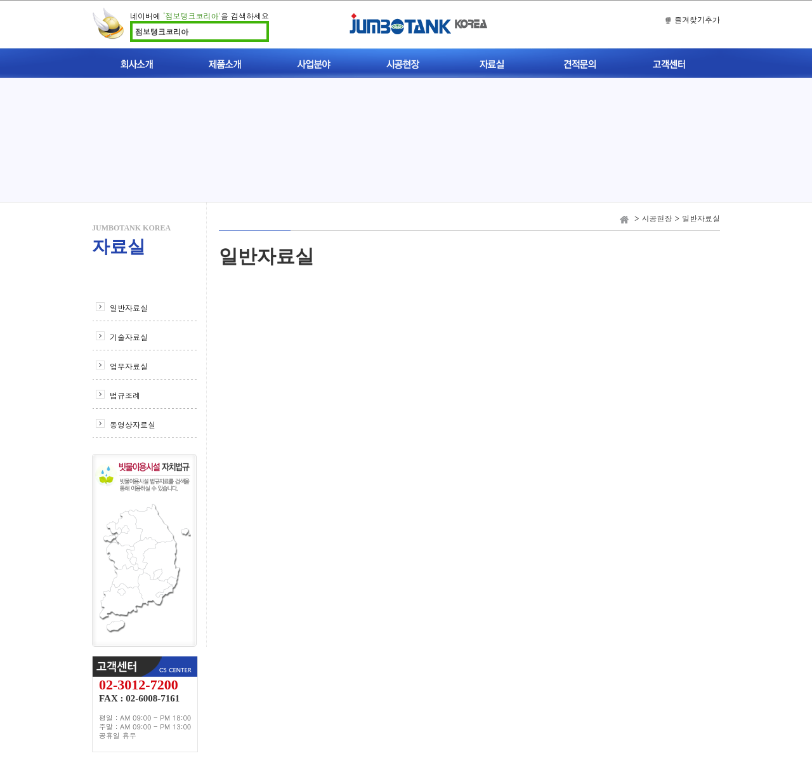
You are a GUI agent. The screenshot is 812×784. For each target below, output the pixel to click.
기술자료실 (129, 336)
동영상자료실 (132, 424)
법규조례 (125, 395)
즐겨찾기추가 (697, 19)
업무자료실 (129, 366)
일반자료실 (129, 307)
